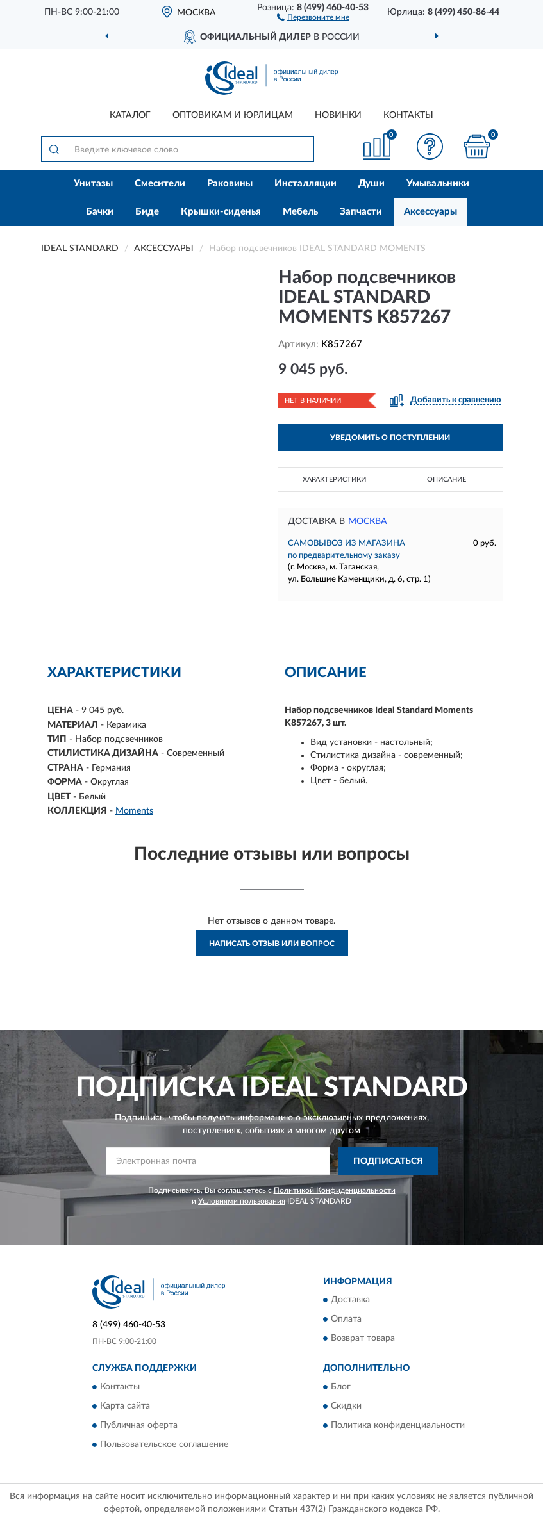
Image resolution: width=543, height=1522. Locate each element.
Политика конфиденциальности (398, 1425)
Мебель (300, 212)
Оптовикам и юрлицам (232, 115)
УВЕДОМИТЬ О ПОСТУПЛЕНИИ (390, 437)
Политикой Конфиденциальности (335, 1190)
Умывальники (437, 183)
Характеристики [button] (334, 479)
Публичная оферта (139, 1425)
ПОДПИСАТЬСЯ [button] (388, 1161)
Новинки (338, 115)
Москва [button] (367, 521)
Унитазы (93, 183)
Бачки (99, 212)
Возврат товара (363, 1338)
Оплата (346, 1319)
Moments (134, 810)
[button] (313, 16)
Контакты (408, 115)
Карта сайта (125, 1406)
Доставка (350, 1300)
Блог (341, 1386)
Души (371, 183)
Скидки (346, 1406)
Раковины (230, 183)
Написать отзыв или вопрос (272, 943)
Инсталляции (305, 183)
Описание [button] (446, 479)
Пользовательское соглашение (164, 1444)
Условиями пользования (241, 1201)
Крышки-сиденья (221, 212)
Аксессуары (430, 212)
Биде (147, 212)
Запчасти (361, 212)
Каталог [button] (130, 115)
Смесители (160, 183)
